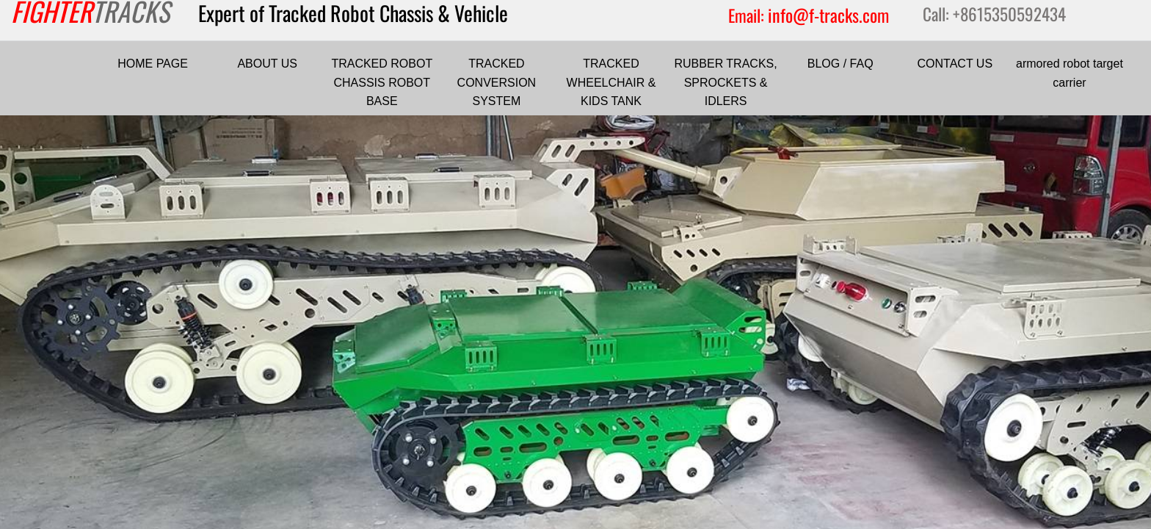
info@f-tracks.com (828, 14)
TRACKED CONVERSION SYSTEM (497, 82)
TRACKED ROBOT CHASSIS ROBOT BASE (381, 82)
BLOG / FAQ (840, 63)
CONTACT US (955, 63)
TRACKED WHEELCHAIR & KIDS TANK (611, 82)
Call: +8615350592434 (994, 13)
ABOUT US (267, 63)
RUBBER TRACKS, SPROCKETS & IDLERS (726, 82)
